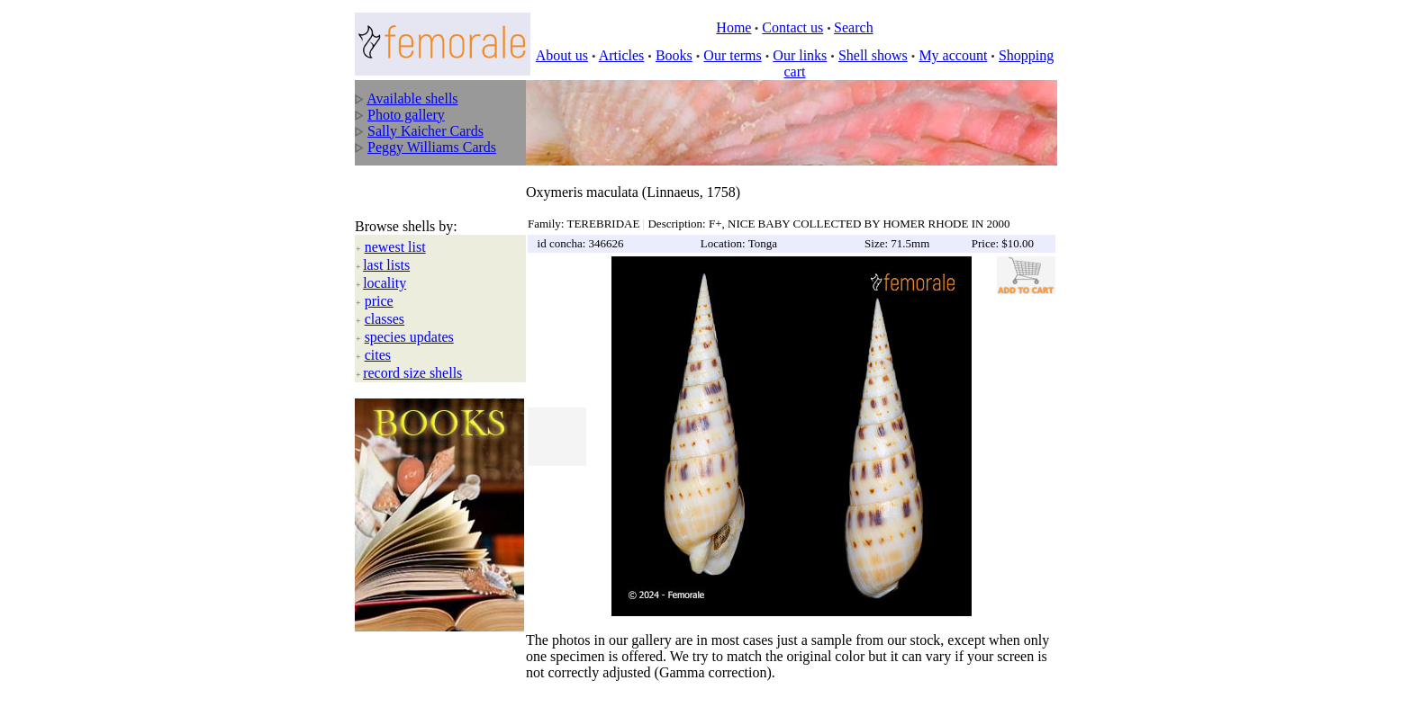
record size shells (412, 354)
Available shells (412, 98)
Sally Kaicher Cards (425, 131)
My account (953, 55)
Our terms (732, 55)
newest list (395, 228)
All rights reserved (481, 680)
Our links (800, 55)
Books (674, 55)
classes (384, 300)
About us (562, 55)
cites (378, 336)
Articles (622, 55)
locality (384, 264)
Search (853, 27)
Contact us (792, 27)
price (379, 282)
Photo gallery (406, 114)
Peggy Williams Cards (431, 147)
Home (733, 27)
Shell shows (873, 55)
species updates (409, 318)
